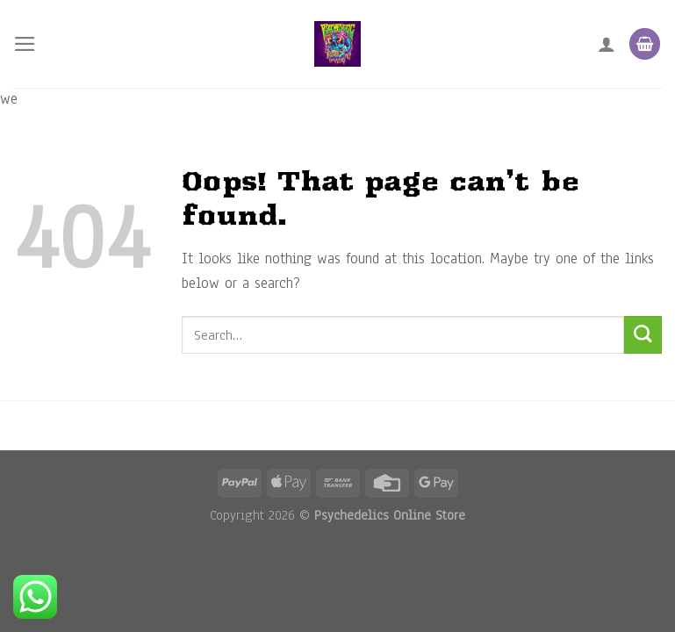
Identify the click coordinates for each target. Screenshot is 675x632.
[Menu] (25, 44)
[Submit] (643, 335)
